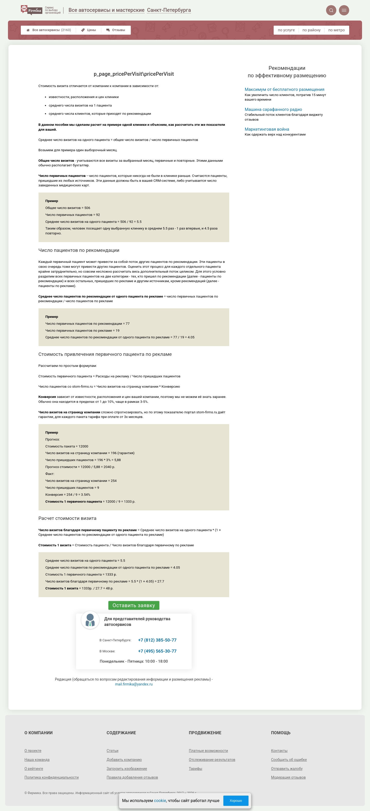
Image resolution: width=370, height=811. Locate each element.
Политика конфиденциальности (51, 777)
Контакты (279, 751)
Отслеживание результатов (212, 760)
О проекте (32, 751)
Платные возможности (208, 751)
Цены (88, 30)
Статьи (112, 751)
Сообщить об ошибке (289, 760)
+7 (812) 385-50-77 (157, 640)
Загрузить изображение (127, 769)
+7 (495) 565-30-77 (157, 651)
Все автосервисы (48, 30)
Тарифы (195, 769)
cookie (160, 800)
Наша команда (37, 760)
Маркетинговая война (267, 129)
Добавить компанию (124, 760)
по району (311, 30)
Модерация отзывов (288, 777)
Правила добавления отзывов (132, 777)
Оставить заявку (134, 605)
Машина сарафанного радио (273, 109)
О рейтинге (33, 769)
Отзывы (115, 30)
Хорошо (236, 801)
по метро (336, 30)
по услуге (286, 30)
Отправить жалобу (287, 769)
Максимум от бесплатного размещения (285, 89)
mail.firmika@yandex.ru (134, 684)
